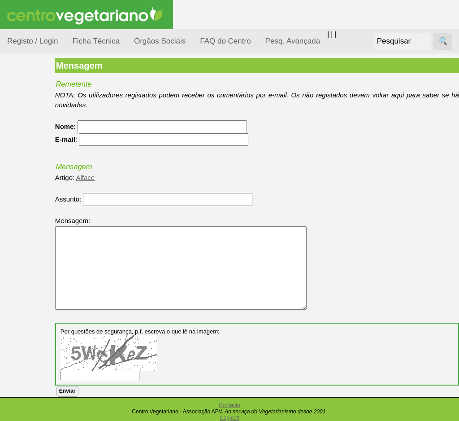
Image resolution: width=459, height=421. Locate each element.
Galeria (39, 415)
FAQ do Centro (225, 41)
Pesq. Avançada (292, 41)
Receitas (42, 347)
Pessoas (31, 267)
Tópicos (19, 113)
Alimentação (36, 136)
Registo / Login (32, 41)
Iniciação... (34, 198)
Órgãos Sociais (160, 41)
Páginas (19, 307)
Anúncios (42, 361)
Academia (44, 401)
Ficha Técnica (96, 41)
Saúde (27, 284)
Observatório (37, 249)
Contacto (229, 405)
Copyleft (229, 418)
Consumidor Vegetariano (36, 158)
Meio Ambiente (40, 215)
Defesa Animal (39, 180)
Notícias (30, 232)
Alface (120, 177)
